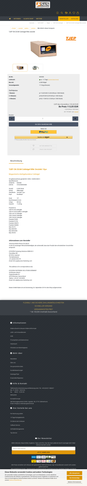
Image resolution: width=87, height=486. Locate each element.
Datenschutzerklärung (15, 480)
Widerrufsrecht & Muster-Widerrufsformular (23, 328)
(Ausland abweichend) (53, 79)
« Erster (13, 28)
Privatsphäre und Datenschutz (19, 340)
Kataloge (74, 19)
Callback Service (15, 425)
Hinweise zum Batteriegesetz (19, 347)
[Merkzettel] (74, 13)
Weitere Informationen (74, 482)
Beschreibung (16, 161)
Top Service (13, 433)
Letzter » (33, 28)
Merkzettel (13, 395)
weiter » (26, 28)
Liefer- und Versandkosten (18, 332)
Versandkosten (59, 465)
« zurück (20, 28)
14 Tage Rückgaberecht (17, 417)
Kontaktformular (15, 398)
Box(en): (11, 115)
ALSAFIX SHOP (28, 19)
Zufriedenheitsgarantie (17, 429)
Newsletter (13, 359)
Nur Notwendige (74, 478)
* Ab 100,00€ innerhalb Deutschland (43, 312)
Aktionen (17, 19)
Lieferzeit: (12, 79)
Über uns (13, 362)
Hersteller (64, 19)
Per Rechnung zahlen (16, 413)
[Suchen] (61, 13)
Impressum (13, 344)
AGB (11, 336)
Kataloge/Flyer (14, 374)
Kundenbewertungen (16, 370)
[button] (66, 13)
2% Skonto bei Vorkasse (17, 421)
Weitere (39, 19)
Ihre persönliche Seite (16, 366)
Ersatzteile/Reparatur (16, 378)
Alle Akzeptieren (74, 473)
